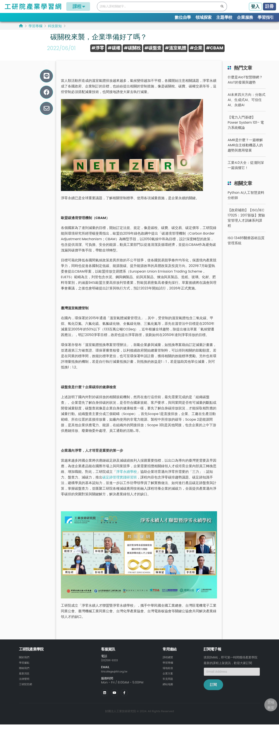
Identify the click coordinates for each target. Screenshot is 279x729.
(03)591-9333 (111, 666)
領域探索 (203, 17)
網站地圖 (169, 689)
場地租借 (169, 673)
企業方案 (169, 678)
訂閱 (213, 690)
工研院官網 (26, 689)
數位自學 (183, 17)
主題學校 (224, 17)
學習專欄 (35, 26)
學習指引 (266, 17)
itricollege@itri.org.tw (117, 677)
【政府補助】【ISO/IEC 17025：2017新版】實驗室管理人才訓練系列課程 (246, 223)
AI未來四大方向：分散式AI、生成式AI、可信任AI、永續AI (246, 105)
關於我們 (25, 663)
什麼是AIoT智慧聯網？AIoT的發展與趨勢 (245, 85)
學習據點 (25, 668)
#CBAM (214, 48)
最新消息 (25, 678)
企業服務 (245, 17)
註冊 (269, 6)
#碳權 (114, 48)
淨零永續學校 (126, 477)
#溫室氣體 (175, 48)
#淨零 (98, 48)
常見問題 (169, 684)
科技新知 (55, 26)
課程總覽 (169, 663)
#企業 (196, 48)
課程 (78, 6)
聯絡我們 (25, 673)
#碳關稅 (132, 48)
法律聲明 (25, 684)
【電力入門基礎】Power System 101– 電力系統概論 (246, 128)
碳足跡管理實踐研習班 (119, 483)
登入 (255, 6)
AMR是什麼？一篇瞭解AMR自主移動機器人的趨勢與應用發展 (245, 151)
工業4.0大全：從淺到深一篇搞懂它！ (246, 171)
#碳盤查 (152, 48)
